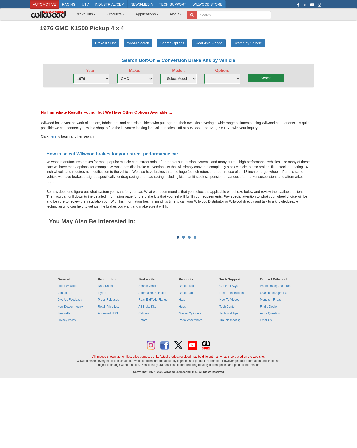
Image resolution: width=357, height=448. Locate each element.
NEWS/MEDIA (142, 4)
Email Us (266, 381)
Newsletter (65, 375)
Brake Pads (186, 354)
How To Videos (229, 361)
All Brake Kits (147, 368)
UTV (85, 4)
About (176, 14)
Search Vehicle (148, 347)
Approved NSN (108, 375)
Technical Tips (228, 375)
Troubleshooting (230, 381)
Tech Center (227, 368)
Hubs (182, 368)
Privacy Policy (67, 381)
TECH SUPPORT (172, 4)
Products (115, 14)
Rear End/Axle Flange (152, 361)
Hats (182, 361)
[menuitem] (83, 15)
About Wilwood (67, 347)
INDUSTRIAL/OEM (109, 4)
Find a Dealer (269, 368)
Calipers (143, 375)
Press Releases (108, 361)
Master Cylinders (190, 375)
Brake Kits (85, 14)
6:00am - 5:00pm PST (274, 354)
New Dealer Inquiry (70, 368)
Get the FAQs (228, 347)
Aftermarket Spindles (152, 354)
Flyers (102, 354)
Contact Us (65, 354)
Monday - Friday (270, 361)
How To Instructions (232, 354)
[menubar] (127, 15)
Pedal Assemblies (191, 381)
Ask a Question (270, 375)
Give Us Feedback (70, 361)
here (52, 136)
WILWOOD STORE (207, 4)
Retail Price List (108, 368)
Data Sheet (105, 347)
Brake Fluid (186, 347)
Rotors (142, 381)
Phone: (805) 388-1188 (275, 347)
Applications (146, 14)
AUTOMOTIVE (44, 4)
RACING (68, 4)
